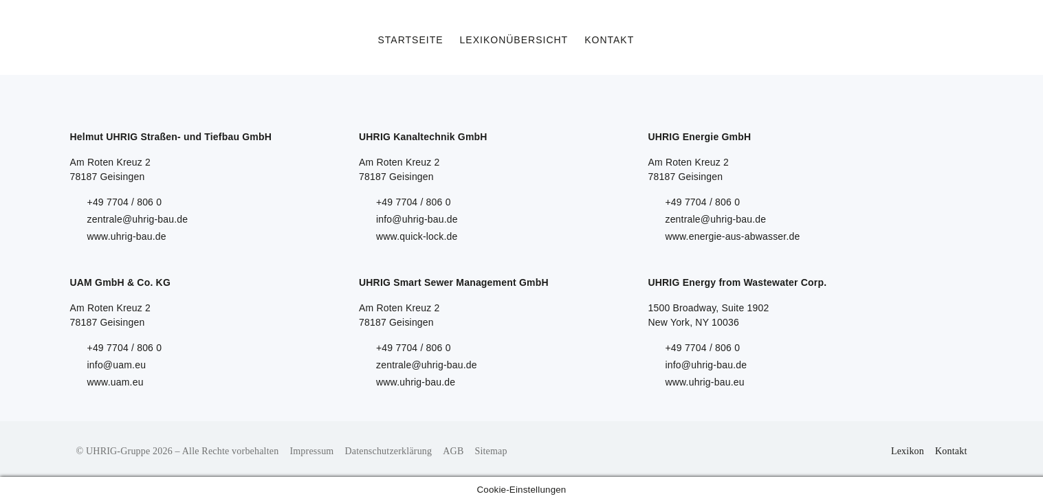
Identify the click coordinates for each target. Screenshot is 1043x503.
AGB (453, 451)
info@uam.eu (116, 364)
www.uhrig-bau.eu (704, 382)
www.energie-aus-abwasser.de (732, 236)
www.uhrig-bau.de (126, 236)
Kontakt (951, 451)
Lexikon (907, 451)
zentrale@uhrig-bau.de (137, 219)
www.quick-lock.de (417, 236)
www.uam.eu (115, 382)
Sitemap (490, 451)
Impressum (311, 451)
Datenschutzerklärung (388, 451)
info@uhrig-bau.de (417, 219)
